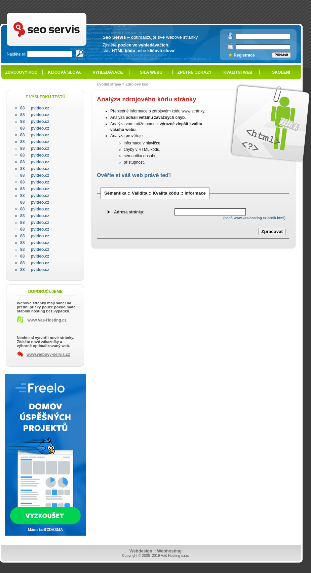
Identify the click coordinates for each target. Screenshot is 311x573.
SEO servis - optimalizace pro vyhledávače (60, 13)
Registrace (244, 55)
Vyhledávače (108, 72)
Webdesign (140, 550)
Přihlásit (281, 55)
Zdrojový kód (21, 72)
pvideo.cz (34, 108)
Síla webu (151, 72)
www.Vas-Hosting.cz (47, 320)
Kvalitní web (238, 72)
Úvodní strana (109, 84)
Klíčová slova (64, 72)
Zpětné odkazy (194, 72)
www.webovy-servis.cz (48, 354)
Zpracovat (272, 231)
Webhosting (169, 550)
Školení (281, 72)
